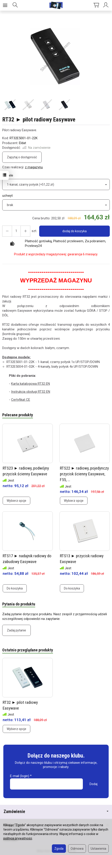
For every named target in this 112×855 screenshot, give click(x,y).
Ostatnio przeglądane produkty (27, 649)
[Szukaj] (15, 5)
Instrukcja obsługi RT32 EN (30, 392)
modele (7, 175)
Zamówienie (56, 811)
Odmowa (77, 848)
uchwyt (7, 196)
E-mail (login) (19, 776)
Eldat (22, 143)
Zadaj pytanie (16, 630)
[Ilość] (16, 231)
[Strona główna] (56, 5)
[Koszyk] (96, 5)
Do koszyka (15, 588)
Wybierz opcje (16, 500)
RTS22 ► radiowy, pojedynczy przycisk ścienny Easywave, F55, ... (84, 474)
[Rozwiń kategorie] (5, 5)
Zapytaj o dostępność (22, 157)
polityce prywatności (17, 838)
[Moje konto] (106, 5)
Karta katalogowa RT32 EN (30, 384)
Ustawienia (98, 848)
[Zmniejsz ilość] (25, 231)
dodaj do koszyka (74, 231)
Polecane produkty (17, 415)
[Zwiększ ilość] (7, 231)
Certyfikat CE (20, 400)
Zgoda (58, 848)
